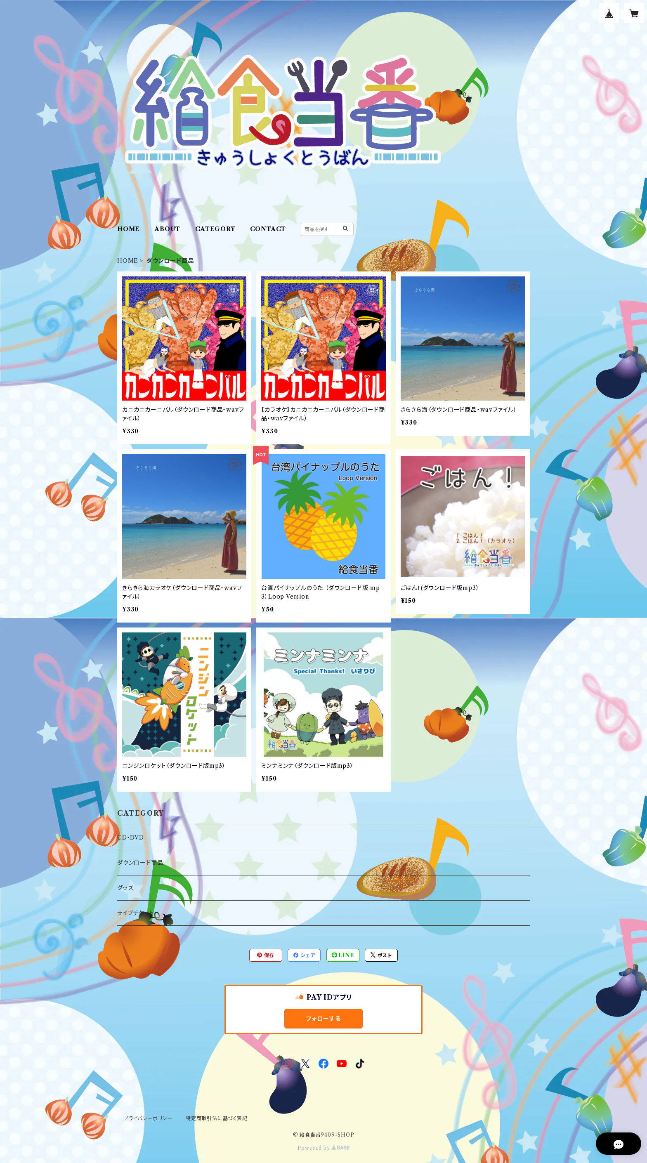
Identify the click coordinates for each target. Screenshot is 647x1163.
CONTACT (268, 229)
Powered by (324, 1148)
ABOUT (167, 229)
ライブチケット (135, 913)
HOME (128, 229)
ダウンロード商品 (140, 862)
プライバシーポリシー (148, 1118)
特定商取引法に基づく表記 (217, 1118)
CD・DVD (130, 837)
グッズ (125, 888)
